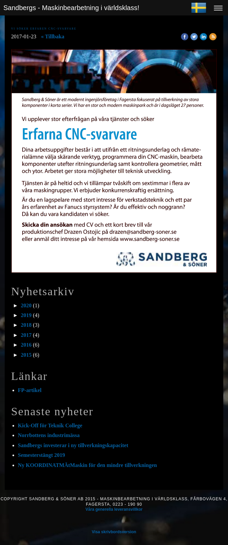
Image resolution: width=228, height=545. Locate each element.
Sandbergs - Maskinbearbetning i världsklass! (71, 7)
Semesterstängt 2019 (41, 455)
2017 (26, 335)
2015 (26, 355)
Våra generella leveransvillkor (114, 509)
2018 (26, 325)
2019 (26, 315)
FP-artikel (29, 390)
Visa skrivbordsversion (114, 532)
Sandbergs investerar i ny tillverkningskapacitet (73, 445)
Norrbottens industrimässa (49, 435)
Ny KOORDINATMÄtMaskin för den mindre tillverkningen (88, 465)
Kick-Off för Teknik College (50, 425)
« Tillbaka (52, 36)
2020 (26, 305)
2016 (26, 345)
